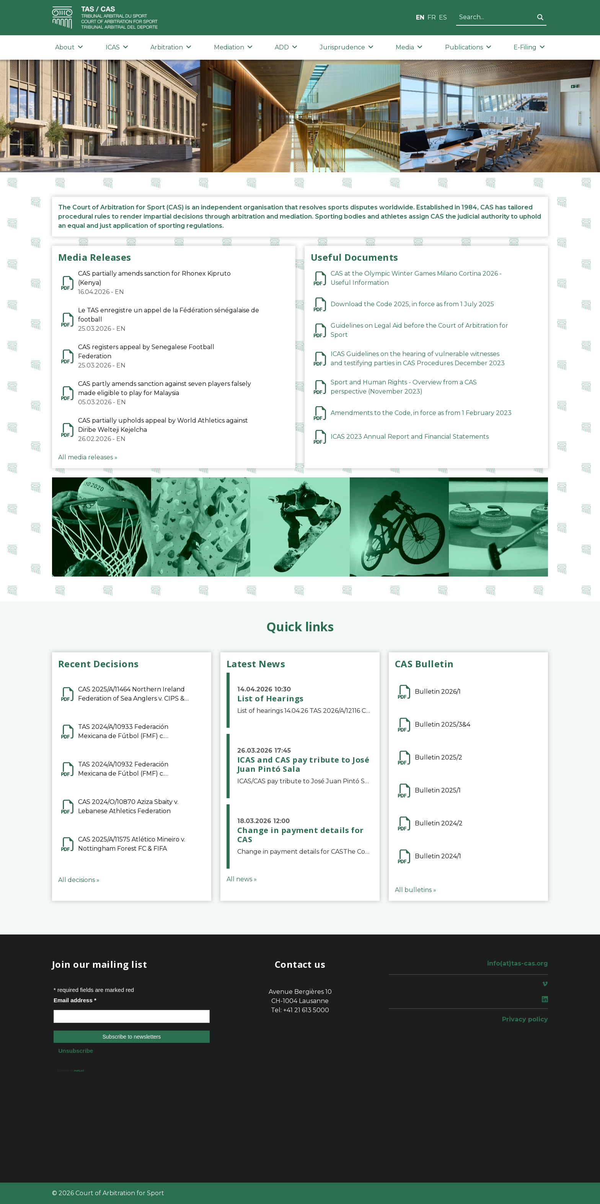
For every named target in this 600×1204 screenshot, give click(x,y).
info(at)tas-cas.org (517, 963)
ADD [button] (286, 47)
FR (431, 17)
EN (420, 17)
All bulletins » (415, 890)
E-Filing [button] (529, 47)
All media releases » (87, 457)
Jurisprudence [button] (346, 47)
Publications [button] (468, 47)
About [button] (69, 47)
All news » (242, 879)
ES (443, 17)
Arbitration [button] (170, 47)
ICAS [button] (117, 47)
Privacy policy (525, 1019)
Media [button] (409, 47)
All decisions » (78, 880)
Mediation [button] (233, 47)
